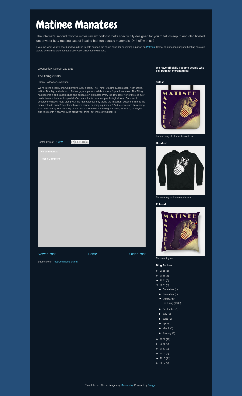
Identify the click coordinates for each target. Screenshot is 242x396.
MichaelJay (127, 385)
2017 (163, 363)
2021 (163, 343)
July (165, 313)
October (167, 298)
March (166, 328)
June (166, 318)
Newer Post (47, 254)
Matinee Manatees (77, 24)
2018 (163, 358)
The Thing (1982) (171, 303)
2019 (163, 353)
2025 (163, 275)
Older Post (137, 254)
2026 (163, 270)
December (169, 289)
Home (92, 254)
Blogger (152, 385)
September (169, 309)
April (165, 323)
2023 (163, 285)
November (169, 294)
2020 (163, 348)
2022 (163, 339)
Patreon (150, 47)
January (167, 333)
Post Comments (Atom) (65, 261)
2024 (163, 280)
